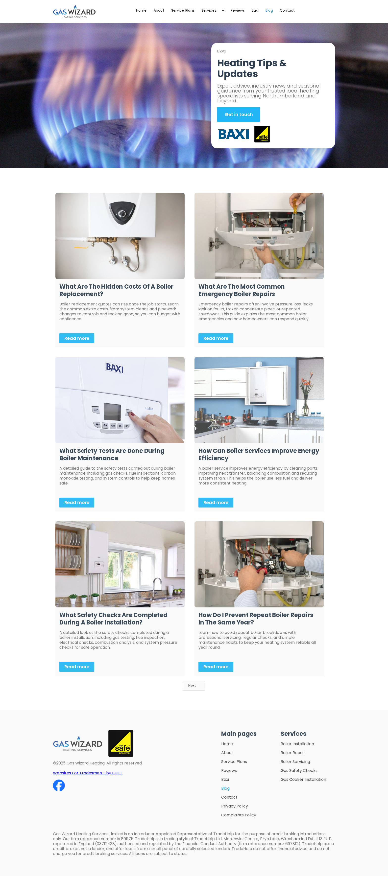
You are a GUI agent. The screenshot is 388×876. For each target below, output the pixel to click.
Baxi (255, 10)
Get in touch (239, 114)
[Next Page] (194, 686)
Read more (76, 338)
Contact (287, 10)
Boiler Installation (297, 743)
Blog (269, 10)
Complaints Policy (238, 815)
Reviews (238, 10)
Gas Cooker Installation (303, 779)
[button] (212, 10)
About (159, 10)
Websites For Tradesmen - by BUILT (87, 773)
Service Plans (182, 10)
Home (141, 10)
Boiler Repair (293, 752)
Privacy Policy (234, 806)
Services (208, 10)
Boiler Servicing (295, 761)
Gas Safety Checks (299, 770)
